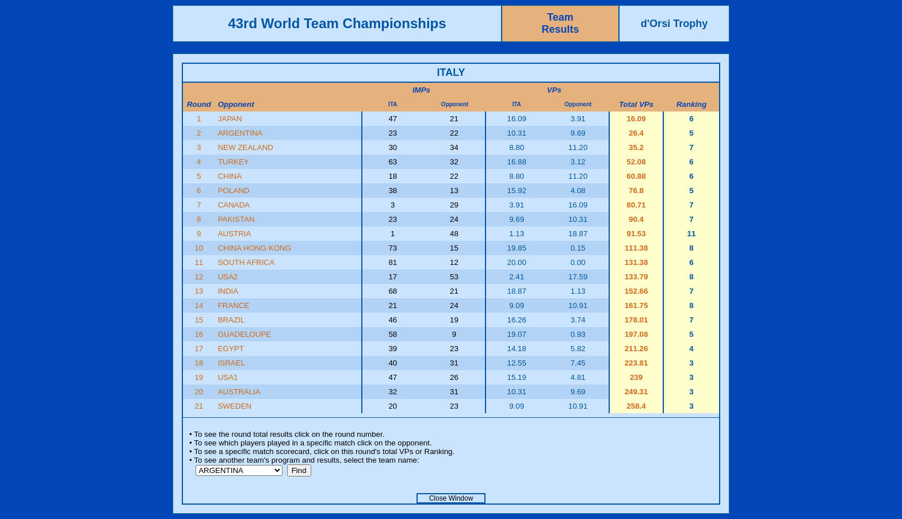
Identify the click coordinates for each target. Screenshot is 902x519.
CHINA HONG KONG (254, 248)
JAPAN (230, 118)
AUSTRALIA (239, 391)
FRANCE (234, 305)
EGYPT (231, 348)
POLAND (234, 190)
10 (198, 248)
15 (198, 320)
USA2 (228, 276)
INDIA (228, 291)
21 (198, 406)
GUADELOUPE (245, 334)
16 (198, 334)
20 (198, 391)
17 (198, 348)
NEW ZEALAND (245, 147)
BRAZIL (231, 320)
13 (198, 291)
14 (198, 305)
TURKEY (233, 161)
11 (198, 262)
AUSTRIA (234, 233)
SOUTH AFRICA (246, 262)
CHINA (230, 176)
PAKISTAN (236, 219)
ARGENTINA (240, 133)
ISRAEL (231, 363)
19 (198, 377)
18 (198, 363)
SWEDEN (235, 406)
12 (198, 276)
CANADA (234, 205)
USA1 (228, 377)
